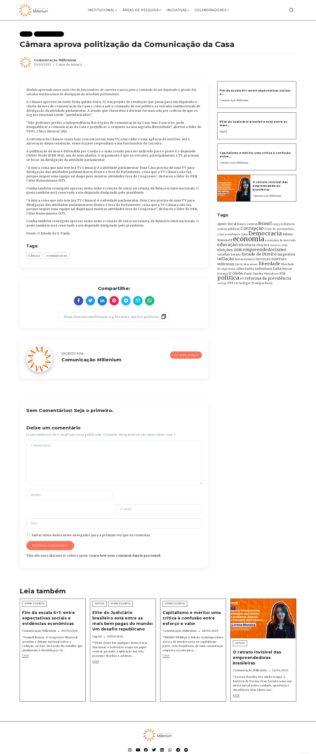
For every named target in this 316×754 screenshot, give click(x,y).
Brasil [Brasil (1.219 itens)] (265, 223)
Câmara (34, 255)
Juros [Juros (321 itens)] (239, 264)
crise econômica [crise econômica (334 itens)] (228, 234)
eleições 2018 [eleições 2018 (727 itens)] (229, 250)
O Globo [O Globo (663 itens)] (236, 273)
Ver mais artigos (186, 355)
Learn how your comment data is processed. (125, 541)
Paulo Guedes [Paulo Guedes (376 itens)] (253, 273)
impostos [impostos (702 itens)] (286, 254)
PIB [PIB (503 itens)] (282, 273)
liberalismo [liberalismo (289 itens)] (251, 264)
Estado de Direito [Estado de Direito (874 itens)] (259, 254)
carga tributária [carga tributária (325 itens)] (284, 224)
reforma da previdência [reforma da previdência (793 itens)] (268, 278)
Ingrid (223, 131)
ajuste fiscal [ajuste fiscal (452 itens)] (226, 224)
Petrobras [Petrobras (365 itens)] (271, 273)
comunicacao (57, 255)
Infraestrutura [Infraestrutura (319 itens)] (245, 259)
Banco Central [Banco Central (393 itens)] (247, 224)
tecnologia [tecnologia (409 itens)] (242, 283)
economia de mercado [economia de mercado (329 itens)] (280, 240)
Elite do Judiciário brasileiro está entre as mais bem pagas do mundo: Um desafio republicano (122, 606)
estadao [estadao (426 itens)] (223, 254)
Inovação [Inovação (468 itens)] (263, 259)
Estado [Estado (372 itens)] (236, 254)
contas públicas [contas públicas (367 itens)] (228, 228)
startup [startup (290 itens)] (222, 283)
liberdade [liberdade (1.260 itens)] (269, 263)
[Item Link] (233, 188)
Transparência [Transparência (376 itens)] (262, 283)
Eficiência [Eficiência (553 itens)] (247, 245)
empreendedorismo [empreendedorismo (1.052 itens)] (264, 249)
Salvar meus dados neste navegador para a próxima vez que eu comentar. (91, 521)
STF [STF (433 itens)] (230, 283)
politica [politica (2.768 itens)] (228, 277)
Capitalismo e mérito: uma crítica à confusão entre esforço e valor (192, 604)
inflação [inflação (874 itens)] (225, 258)
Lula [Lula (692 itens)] (277, 268)
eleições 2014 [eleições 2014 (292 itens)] (279, 245)
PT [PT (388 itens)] (242, 278)
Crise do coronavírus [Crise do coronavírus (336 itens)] (279, 228)
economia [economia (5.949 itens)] (248, 239)
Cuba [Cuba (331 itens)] (244, 234)
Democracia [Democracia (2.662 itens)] (265, 233)
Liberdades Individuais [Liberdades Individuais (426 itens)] (254, 269)
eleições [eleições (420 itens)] (262, 245)
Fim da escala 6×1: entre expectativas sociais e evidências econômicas (48, 604)
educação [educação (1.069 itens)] (227, 244)
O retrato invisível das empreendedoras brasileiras (270, 185)
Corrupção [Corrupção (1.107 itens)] (252, 228)
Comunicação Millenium (55, 60)
